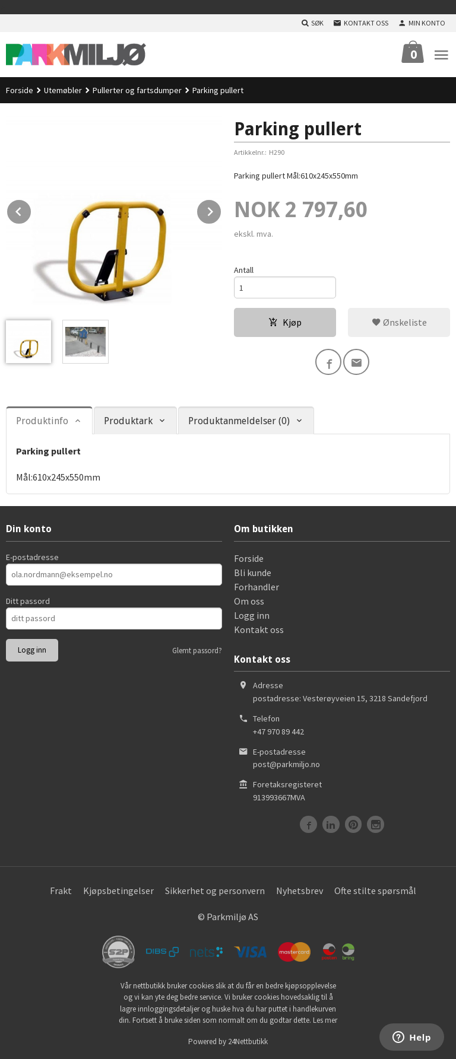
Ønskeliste (399, 322)
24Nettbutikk (248, 1041)
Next (221, 209)
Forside (19, 90)
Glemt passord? (197, 650)
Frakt (61, 890)
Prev (31, 209)
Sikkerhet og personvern (215, 890)
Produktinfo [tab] (42, 421)
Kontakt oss (259, 629)
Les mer (325, 1020)
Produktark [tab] (128, 421)
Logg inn (252, 615)
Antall (244, 270)
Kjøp (285, 322)
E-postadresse (32, 557)
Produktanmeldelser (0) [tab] (239, 421)
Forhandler (256, 587)
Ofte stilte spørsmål (375, 890)
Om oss (249, 601)
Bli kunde (252, 572)
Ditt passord (28, 601)
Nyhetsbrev (299, 890)
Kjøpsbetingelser (118, 890)
